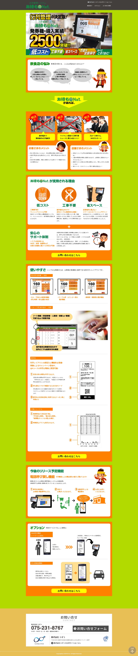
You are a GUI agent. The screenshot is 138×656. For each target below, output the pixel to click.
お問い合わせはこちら (69, 255)
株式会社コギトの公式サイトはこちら (67, 643)
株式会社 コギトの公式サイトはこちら (100, 2)
